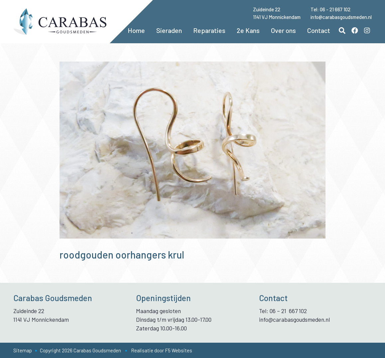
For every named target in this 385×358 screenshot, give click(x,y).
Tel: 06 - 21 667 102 (330, 9)
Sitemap (22, 350)
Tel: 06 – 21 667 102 (283, 310)
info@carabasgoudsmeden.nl (341, 17)
